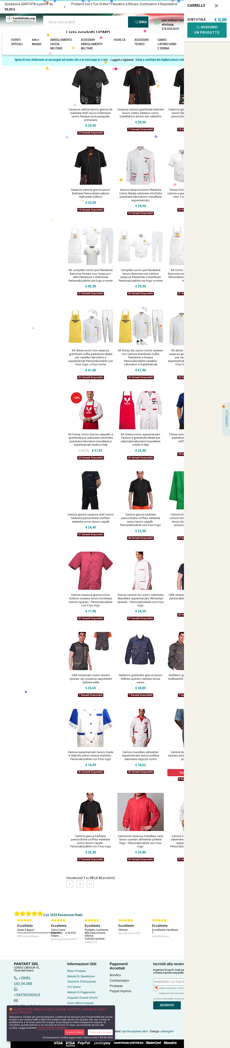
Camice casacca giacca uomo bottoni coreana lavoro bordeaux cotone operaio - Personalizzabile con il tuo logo (90, 600)
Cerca (141, 22)
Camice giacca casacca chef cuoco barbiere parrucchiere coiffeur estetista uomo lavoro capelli (90, 518)
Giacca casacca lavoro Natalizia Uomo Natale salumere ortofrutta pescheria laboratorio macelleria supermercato (140, 195)
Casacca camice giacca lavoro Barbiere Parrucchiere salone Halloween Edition (90, 193)
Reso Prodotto (76, 971)
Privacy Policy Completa (52, 1027)
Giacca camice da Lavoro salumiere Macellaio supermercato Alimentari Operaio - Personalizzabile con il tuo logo (140, 600)
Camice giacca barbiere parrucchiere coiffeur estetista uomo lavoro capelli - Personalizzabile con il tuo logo (140, 520)
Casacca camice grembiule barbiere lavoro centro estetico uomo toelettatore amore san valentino (140, 113)
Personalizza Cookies (100, 1032)
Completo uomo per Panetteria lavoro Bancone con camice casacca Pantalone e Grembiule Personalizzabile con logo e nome (141, 275)
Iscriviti (167, 1005)
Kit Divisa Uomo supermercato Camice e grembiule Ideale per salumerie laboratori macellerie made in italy (140, 440)
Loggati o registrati (121, 59)
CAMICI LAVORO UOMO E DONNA (167, 43)
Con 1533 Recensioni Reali (62, 915)
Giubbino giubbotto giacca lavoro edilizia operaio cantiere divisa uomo (140, 678)
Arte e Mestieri (36, 41)
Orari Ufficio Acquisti (80, 1003)
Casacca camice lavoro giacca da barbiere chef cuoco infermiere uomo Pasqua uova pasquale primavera (90, 115)
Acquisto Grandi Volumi (82, 997)
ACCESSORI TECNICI (142, 41)
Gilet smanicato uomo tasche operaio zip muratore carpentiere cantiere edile (90, 678)
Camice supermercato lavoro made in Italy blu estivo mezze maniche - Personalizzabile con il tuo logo (90, 755)
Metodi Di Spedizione (81, 976)
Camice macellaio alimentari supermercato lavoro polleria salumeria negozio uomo (140, 755)
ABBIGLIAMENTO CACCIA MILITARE (61, 43)
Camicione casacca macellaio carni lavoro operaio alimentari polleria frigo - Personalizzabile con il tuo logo (140, 841)
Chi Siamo (74, 987)
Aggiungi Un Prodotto (207, 29)
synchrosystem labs (135, 1031)
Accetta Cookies (74, 1032)
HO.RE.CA (120, 39)
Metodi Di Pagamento (81, 992)
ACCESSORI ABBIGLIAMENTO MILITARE (91, 43)
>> (90, 884)
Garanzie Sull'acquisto (81, 981)
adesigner (167, 1031)
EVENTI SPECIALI (17, 41)
